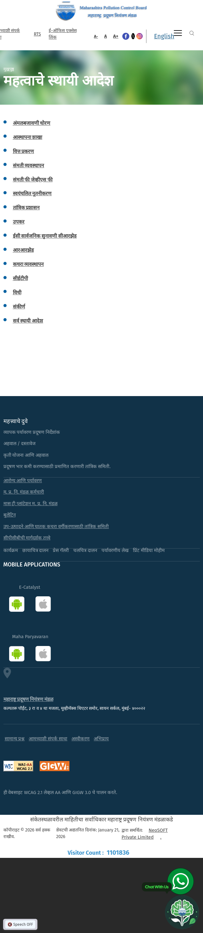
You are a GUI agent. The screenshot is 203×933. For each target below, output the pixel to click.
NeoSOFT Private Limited (145, 833)
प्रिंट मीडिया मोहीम (149, 550)
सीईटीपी (20, 278)
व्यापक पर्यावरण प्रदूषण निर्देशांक (31, 432)
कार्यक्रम (10, 550)
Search (191, 33)
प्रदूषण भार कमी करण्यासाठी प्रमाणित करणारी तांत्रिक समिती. (57, 466)
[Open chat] (182, 912)
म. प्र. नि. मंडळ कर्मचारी (23, 492)
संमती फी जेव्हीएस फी (33, 180)
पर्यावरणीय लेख (115, 550)
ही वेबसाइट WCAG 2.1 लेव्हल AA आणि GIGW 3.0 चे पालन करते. (60, 792)
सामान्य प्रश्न (15, 739)
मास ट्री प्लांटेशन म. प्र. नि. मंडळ (30, 503)
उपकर (19, 222)
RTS (37, 34)
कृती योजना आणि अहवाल (26, 455)
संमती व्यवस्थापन (28, 165)
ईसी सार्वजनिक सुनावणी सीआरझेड (45, 236)
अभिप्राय (101, 739)
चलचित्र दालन (85, 550)
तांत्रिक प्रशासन (26, 208)
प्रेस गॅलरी (61, 550)
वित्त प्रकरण (23, 151)
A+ (115, 36)
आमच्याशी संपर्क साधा (48, 739)
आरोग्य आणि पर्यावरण (22, 480)
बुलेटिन (9, 515)
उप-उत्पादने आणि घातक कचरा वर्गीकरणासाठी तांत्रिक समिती (56, 526)
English (164, 36)
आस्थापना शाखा (27, 137)
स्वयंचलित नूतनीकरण (32, 193)
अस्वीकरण (80, 739)
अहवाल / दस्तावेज (19, 443)
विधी (17, 292)
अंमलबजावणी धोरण (32, 123)
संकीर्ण (19, 307)
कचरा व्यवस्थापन (28, 264)
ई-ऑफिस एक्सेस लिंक (62, 34)
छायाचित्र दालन (35, 550)
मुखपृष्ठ (8, 68)
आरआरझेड (23, 250)
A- (96, 36)
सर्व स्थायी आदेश (28, 321)
